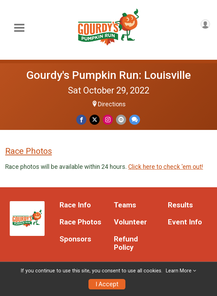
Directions (112, 104)
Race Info (75, 205)
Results (180, 205)
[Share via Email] (121, 120)
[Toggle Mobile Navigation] (19, 28)
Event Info (185, 222)
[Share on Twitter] (95, 120)
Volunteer (130, 222)
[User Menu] (205, 24)
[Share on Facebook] (81, 120)
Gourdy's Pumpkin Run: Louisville (108, 75)
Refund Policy (126, 243)
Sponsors (75, 239)
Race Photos (28, 151)
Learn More (179, 271)
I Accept (106, 284)
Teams (125, 205)
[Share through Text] (134, 120)
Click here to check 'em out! (165, 166)
